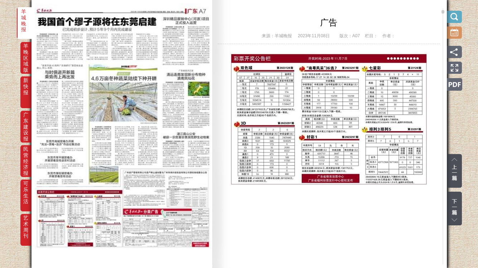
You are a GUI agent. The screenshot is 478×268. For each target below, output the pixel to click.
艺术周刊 (25, 223)
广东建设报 (25, 120)
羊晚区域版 (25, 51)
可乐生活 (25, 188)
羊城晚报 (23, 16)
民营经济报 (25, 154)
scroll (442, 12)
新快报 (25, 85)
